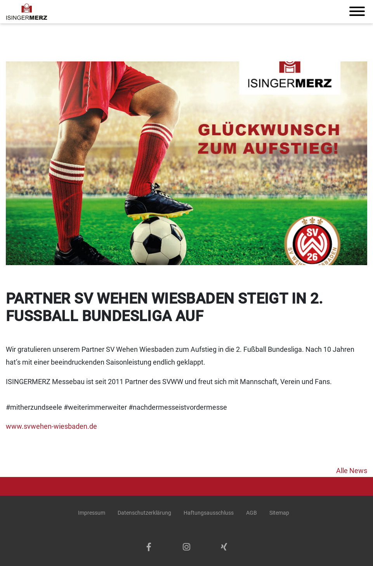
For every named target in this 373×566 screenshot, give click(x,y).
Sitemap (279, 513)
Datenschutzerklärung (144, 513)
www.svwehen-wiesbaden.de (51, 426)
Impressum (91, 513)
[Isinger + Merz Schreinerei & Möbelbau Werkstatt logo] (26, 11)
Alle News (351, 470)
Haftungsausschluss (209, 513)
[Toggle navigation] (357, 11)
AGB (251, 513)
